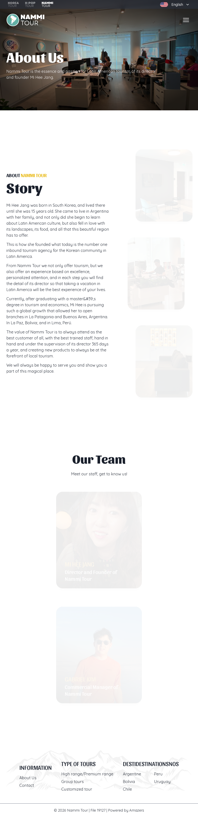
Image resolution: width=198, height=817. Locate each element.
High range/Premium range (87, 773)
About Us (27, 777)
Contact (26, 785)
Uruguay (162, 781)
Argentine (132, 773)
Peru (158, 773)
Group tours (72, 781)
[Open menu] (186, 20)
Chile (127, 789)
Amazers (136, 810)
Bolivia (129, 781)
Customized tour (76, 789)
